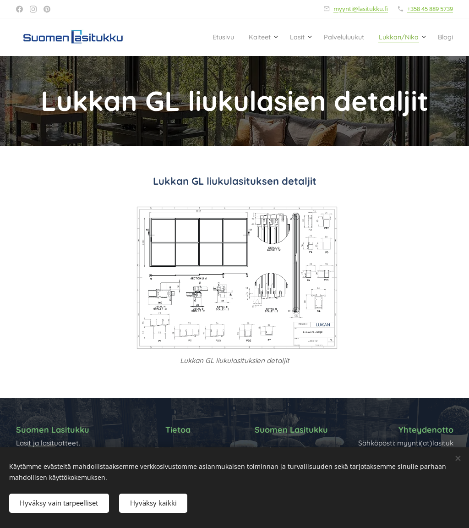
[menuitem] (184, 37)
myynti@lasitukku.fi (360, 9)
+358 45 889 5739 (430, 9)
